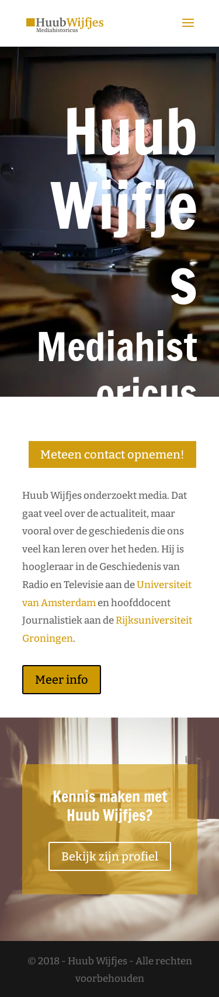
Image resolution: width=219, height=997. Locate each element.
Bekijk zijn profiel (109, 856)
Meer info (61, 680)
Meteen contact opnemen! (112, 454)
